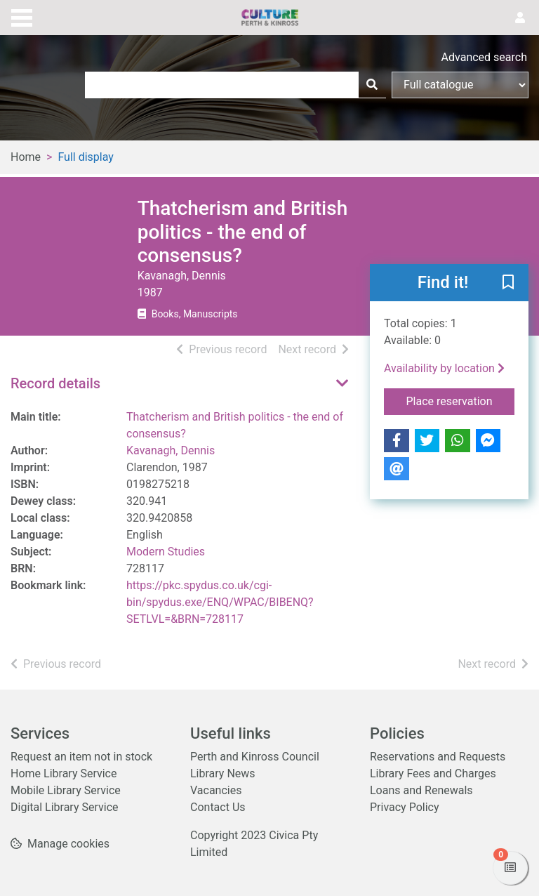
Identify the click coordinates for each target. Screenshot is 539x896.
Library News (222, 773)
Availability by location (444, 368)
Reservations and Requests (437, 756)
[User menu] (520, 18)
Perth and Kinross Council (254, 756)
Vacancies (215, 790)
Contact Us (218, 807)
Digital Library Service (65, 807)
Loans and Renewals (421, 790)
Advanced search (484, 57)
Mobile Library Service (66, 790)
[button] (508, 283)
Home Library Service (64, 773)
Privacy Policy (404, 807)
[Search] (372, 85)
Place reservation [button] (460, 400)
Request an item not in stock (81, 756)
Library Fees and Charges (433, 773)
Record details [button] (55, 383)
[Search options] (460, 85)
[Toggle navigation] (21, 16)
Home (26, 157)
